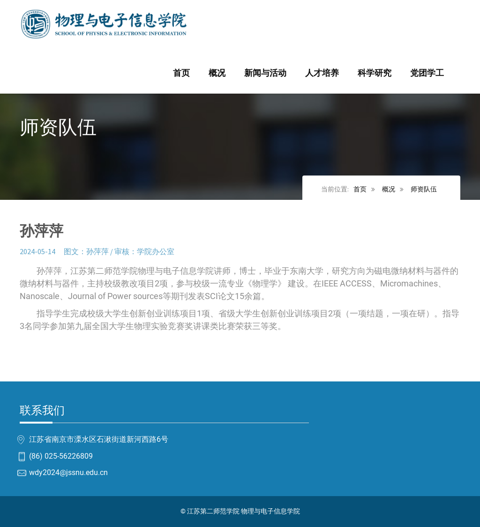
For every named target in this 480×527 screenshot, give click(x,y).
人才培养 (322, 73)
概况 (217, 73)
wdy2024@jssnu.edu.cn (68, 472)
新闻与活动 (265, 73)
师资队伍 (424, 189)
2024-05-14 (37, 251)
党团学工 (427, 73)
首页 (181, 73)
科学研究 (374, 73)
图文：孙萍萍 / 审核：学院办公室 (119, 251)
